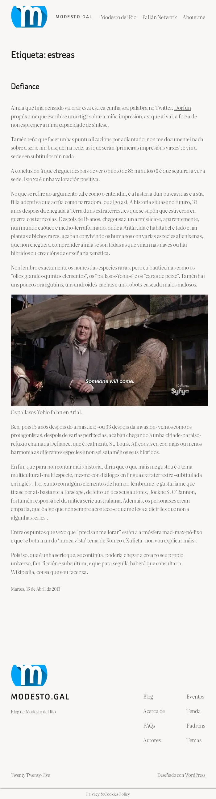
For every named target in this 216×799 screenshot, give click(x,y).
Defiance (25, 86)
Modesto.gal (74, 17)
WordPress (195, 774)
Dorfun (182, 107)
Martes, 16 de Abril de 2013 (35, 588)
